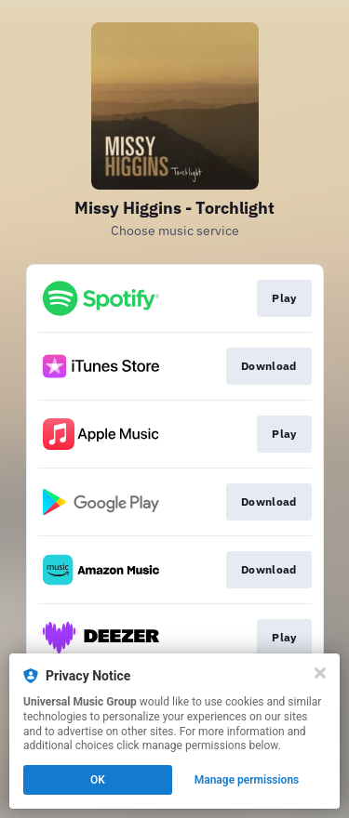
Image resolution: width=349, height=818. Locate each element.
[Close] (320, 673)
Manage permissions (247, 779)
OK (97, 779)
